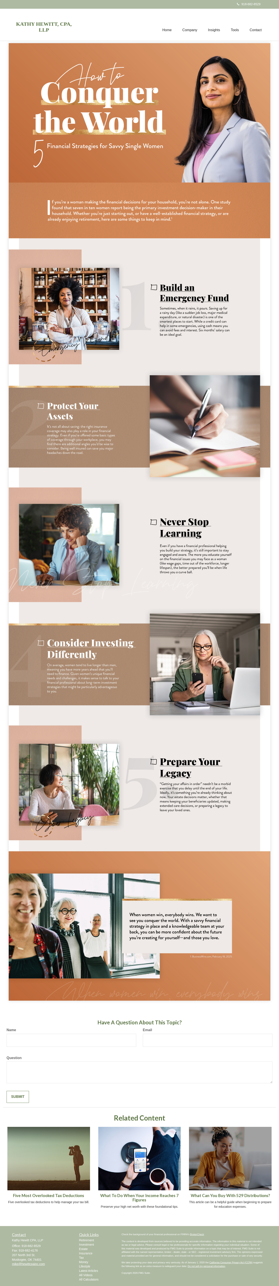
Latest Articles (88, 1270)
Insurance (85, 1253)
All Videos (86, 1275)
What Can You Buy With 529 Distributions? (230, 1195)
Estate (83, 1249)
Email (147, 1030)
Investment (86, 1244)
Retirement (86, 1240)
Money (83, 1262)
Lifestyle (84, 1266)
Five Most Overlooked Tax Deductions (48, 1195)
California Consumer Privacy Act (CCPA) (231, 1262)
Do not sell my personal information (206, 1266)
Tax (81, 1257)
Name (11, 1030)
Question (14, 1058)
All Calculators (89, 1279)
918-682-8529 (248, 4)
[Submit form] (18, 1097)
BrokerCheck (197, 1234)
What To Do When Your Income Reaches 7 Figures (139, 1198)
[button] (189, 24)
